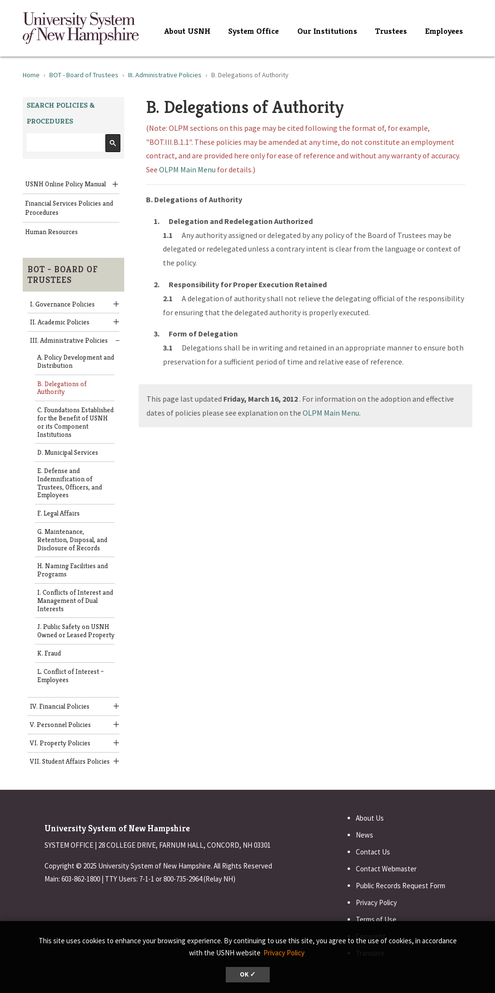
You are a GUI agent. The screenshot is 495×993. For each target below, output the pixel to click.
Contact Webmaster (386, 868)
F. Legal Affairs (58, 513)
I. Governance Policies (62, 304)
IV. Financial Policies (59, 706)
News (364, 834)
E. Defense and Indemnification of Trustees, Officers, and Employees (69, 482)
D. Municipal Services (67, 452)
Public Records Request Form (400, 885)
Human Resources (51, 231)
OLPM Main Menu (187, 169)
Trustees (391, 31)
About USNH (187, 31)
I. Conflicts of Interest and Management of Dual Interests (75, 600)
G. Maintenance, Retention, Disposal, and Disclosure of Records (72, 539)
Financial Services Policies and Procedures (69, 208)
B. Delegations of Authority (62, 387)
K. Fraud (49, 653)
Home (31, 74)
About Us (370, 818)
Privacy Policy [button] (284, 952)
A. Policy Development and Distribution (75, 361)
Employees (444, 31)
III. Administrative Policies (165, 74)
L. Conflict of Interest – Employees (70, 675)
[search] (64, 143)
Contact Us (373, 851)
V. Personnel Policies (60, 724)
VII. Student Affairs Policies (70, 761)
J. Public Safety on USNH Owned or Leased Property (76, 630)
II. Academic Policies (59, 322)
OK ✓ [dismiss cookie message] (248, 974)
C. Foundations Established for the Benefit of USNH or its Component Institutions (75, 422)
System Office (253, 31)
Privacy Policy (376, 902)
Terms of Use (376, 919)
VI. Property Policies (60, 743)
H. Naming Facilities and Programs (72, 569)
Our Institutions (327, 31)
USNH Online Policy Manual (65, 184)
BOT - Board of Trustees (83, 74)
